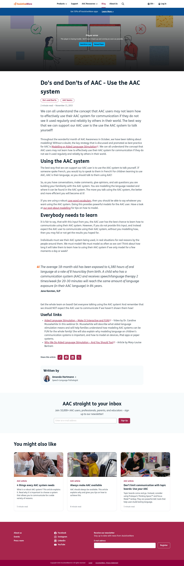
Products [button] (61, 4)
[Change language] (150, 3)
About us (18, 533)
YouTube (59, 544)
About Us (113, 4)
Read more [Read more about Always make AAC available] (92, 481)
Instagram (60, 536)
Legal (90, 563)
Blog (104, 4)
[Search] (122, 3)
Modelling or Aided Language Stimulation (74, 147)
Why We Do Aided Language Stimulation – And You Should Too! (78, 342)
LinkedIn (59, 540)
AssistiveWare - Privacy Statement (107, 563)
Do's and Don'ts (49, 100)
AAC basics (67, 100)
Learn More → (108, 12)
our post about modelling (57, 208)
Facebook (60, 533)
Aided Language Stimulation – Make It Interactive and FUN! (76, 321)
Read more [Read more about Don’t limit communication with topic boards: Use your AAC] (145, 481)
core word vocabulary (79, 201)
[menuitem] (62, 4)
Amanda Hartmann (64, 377)
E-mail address (100, 541)
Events (17, 537)
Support (74, 4)
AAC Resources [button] (88, 4)
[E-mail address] (85, 420)
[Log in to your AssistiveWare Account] (162, 3)
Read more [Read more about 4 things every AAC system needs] (38, 481)
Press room (19, 541)
